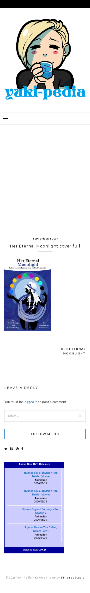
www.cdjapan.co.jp (34, 549)
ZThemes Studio (72, 577)
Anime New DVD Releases (34, 464)
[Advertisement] (45, 174)
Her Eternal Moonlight (73, 351)
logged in (30, 402)
